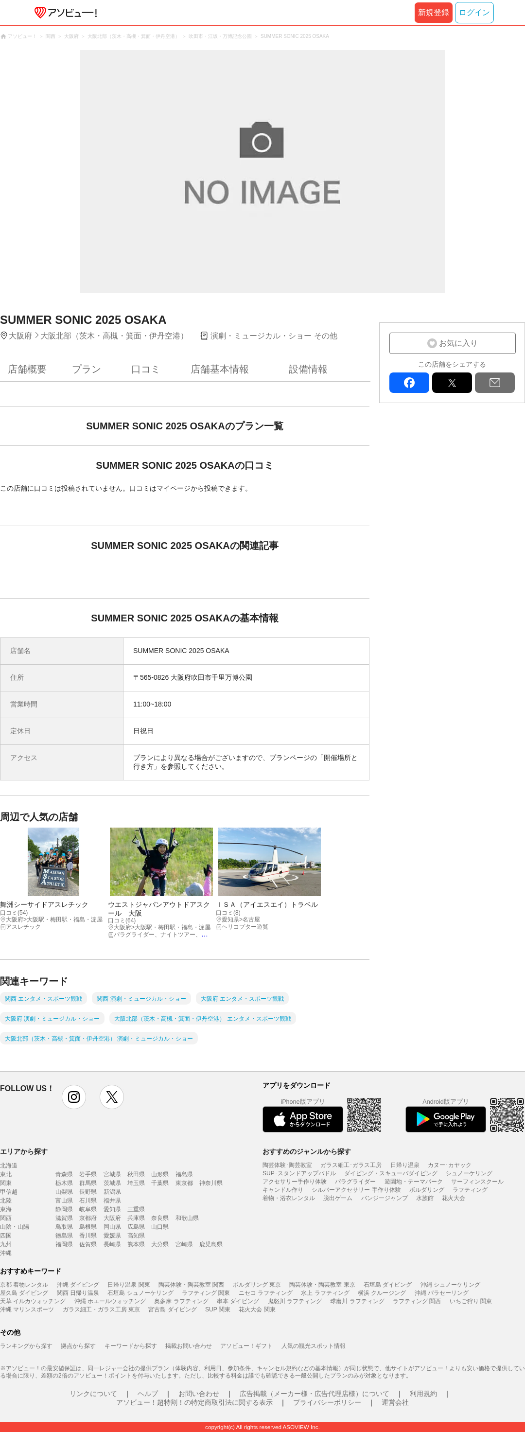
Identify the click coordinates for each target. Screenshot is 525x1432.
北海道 (9, 1165)
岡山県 (112, 1226)
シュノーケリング (469, 1173)
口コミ (145, 369)
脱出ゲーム (337, 1198)
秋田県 (136, 1174)
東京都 (184, 1183)
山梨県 (64, 1191)
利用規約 (423, 1393)
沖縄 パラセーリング (442, 1293)
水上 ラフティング (325, 1293)
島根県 (88, 1226)
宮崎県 (184, 1244)
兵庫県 (136, 1218)
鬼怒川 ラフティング (295, 1301)
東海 (6, 1209)
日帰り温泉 (405, 1165)
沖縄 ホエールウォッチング (110, 1301)
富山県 (64, 1200)
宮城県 (112, 1174)
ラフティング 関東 (206, 1293)
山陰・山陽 (14, 1226)
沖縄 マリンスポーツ (27, 1309)
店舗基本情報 (220, 369)
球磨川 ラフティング (357, 1301)
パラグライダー (355, 1181)
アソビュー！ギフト (246, 1346)
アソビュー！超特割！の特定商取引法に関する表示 (194, 1402)
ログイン (474, 12)
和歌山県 (187, 1218)
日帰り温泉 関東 (128, 1284)
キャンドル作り (282, 1189)
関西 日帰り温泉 (78, 1293)
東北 (6, 1174)
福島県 (184, 1174)
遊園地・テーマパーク (414, 1181)
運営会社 (395, 1402)
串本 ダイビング (238, 1301)
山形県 (160, 1174)
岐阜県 (88, 1209)
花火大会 (453, 1198)
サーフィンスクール (477, 1181)
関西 (6, 1218)
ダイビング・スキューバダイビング (391, 1173)
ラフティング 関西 (417, 1301)
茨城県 (112, 1183)
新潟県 (112, 1191)
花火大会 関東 (257, 1309)
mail (495, 382)
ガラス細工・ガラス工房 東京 (101, 1309)
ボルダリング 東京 (257, 1284)
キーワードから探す (131, 1346)
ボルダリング (426, 1189)
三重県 (136, 1209)
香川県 (88, 1235)
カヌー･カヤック (450, 1165)
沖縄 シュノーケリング (450, 1284)
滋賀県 (64, 1218)
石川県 (88, 1200)
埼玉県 (136, 1183)
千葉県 (160, 1183)
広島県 (136, 1226)
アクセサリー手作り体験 (294, 1181)
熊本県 (136, 1244)
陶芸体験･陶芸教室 (287, 1165)
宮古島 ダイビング (172, 1309)
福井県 (112, 1200)
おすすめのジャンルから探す (306, 1151)
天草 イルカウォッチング (33, 1301)
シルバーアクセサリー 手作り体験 (356, 1189)
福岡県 (64, 1244)
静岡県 (64, 1209)
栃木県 (64, 1183)
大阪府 (112, 1218)
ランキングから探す (26, 1346)
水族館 (425, 1198)
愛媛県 (112, 1235)
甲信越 (9, 1191)
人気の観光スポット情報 (313, 1346)
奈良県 (160, 1218)
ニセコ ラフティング (266, 1293)
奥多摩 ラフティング (181, 1301)
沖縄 (6, 1253)
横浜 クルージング (382, 1293)
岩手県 (88, 1174)
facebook (409, 382)
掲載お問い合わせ (188, 1346)
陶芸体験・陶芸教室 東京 (322, 1284)
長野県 (88, 1191)
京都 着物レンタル (24, 1284)
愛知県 (112, 1209)
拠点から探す (78, 1346)
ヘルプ (148, 1393)
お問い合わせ (198, 1393)
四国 (6, 1235)
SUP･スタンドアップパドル (299, 1173)
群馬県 (88, 1183)
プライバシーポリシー (327, 1402)
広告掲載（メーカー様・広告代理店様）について (314, 1393)
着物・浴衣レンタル (288, 1198)
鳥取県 (64, 1226)
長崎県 (112, 1244)
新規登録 (433, 12)
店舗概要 (27, 369)
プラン (86, 369)
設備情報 (308, 369)
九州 (6, 1244)
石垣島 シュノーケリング (140, 1293)
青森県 (64, 1174)
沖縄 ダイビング (78, 1284)
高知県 (136, 1235)
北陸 (6, 1200)
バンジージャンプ (384, 1198)
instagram (74, 1097)
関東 (6, 1183)
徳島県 (64, 1235)
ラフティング (470, 1189)
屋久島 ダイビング (24, 1293)
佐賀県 (88, 1244)
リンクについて (93, 1393)
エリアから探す (24, 1151)
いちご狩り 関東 (471, 1301)
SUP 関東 (217, 1309)
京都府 (88, 1218)
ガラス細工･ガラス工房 (351, 1165)
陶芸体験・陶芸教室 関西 (191, 1284)
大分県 (160, 1244)
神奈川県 (211, 1183)
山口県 (160, 1226)
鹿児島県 (211, 1244)
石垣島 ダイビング (388, 1284)
